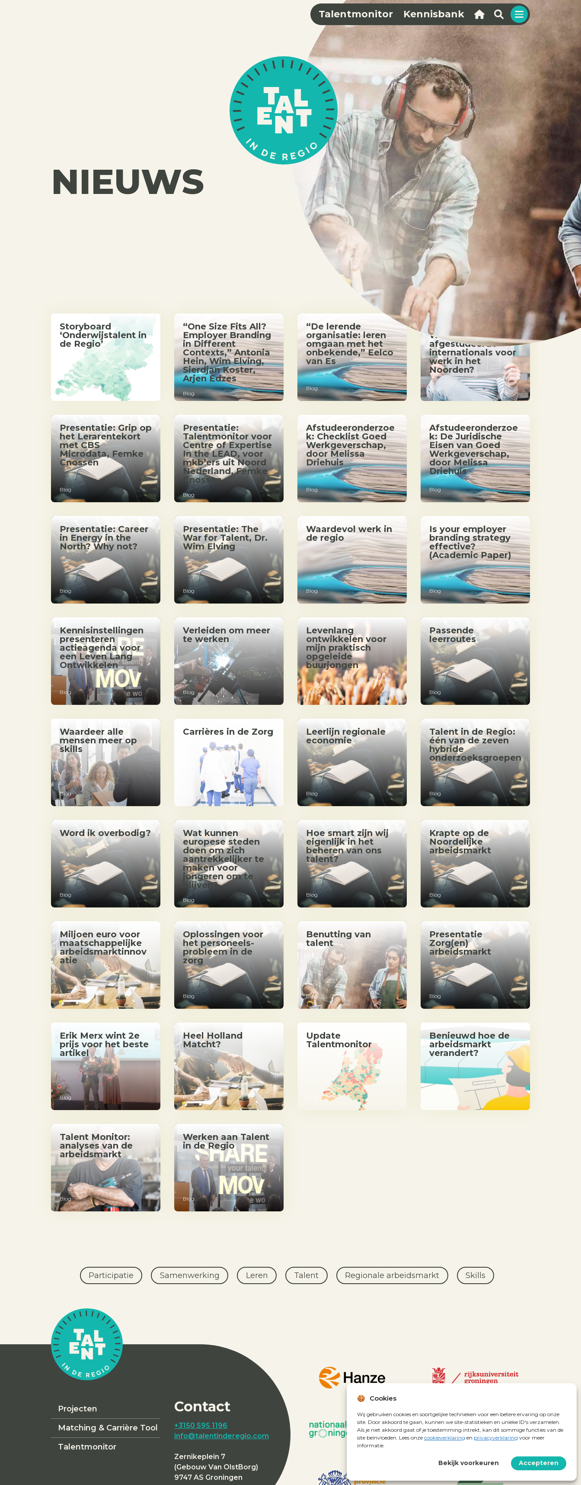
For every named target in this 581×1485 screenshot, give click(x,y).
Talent (306, 1275)
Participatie (111, 1275)
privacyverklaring (496, 1437)
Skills (475, 1275)
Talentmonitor (87, 1447)
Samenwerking (190, 1275)
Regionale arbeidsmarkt (392, 1275)
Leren (257, 1275)
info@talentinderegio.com (221, 1436)
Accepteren (539, 1463)
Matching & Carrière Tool (108, 1428)
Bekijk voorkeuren (468, 1463)
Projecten (77, 1409)
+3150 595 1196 (200, 1425)
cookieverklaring (444, 1437)
